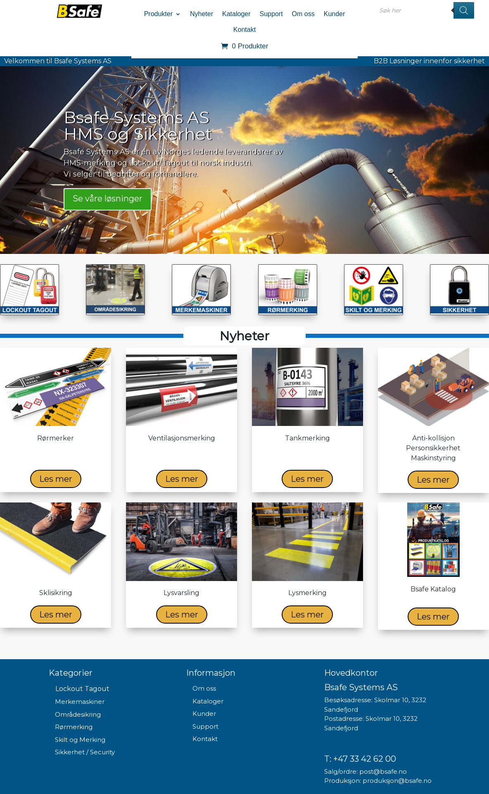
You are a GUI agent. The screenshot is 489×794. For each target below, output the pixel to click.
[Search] (463, 10)
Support (271, 13)
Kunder (334, 13)
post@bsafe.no (383, 771)
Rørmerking (74, 727)
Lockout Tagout (82, 689)
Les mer (55, 479)
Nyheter (201, 13)
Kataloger (236, 13)
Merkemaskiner (79, 702)
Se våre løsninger (107, 199)
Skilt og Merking (80, 740)
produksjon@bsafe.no (397, 780)
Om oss (303, 13)
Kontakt (244, 29)
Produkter (158, 13)
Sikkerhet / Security (85, 752)
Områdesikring (78, 714)
